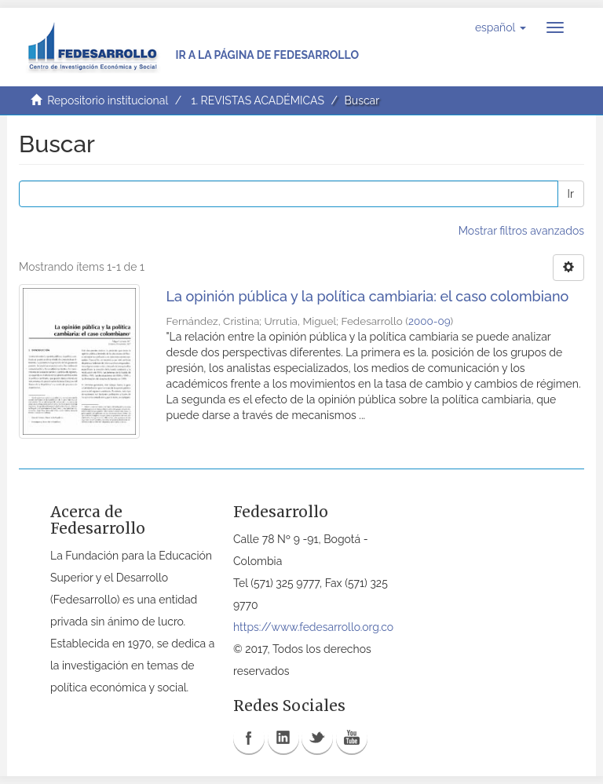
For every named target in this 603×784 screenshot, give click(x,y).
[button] (500, 27)
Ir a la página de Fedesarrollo (267, 55)
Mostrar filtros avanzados (521, 230)
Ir (571, 194)
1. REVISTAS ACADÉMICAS (257, 100)
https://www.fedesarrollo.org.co (313, 627)
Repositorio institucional (107, 100)
